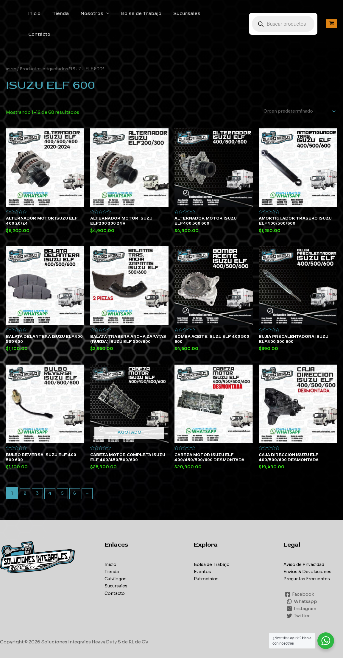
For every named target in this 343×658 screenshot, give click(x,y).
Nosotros (107, 14)
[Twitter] (298, 606)
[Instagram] (301, 599)
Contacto (115, 584)
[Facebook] (299, 584)
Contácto (229, 14)
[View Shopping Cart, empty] (331, 14)
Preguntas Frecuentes (307, 569)
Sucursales (194, 14)
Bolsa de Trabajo (152, 14)
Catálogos (116, 569)
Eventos (203, 562)
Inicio (52, 14)
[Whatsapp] (302, 592)
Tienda (76, 14)
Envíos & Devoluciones (309, 562)
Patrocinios (207, 569)
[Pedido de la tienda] (295, 92)
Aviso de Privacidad (306, 555)
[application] (119, 14)
